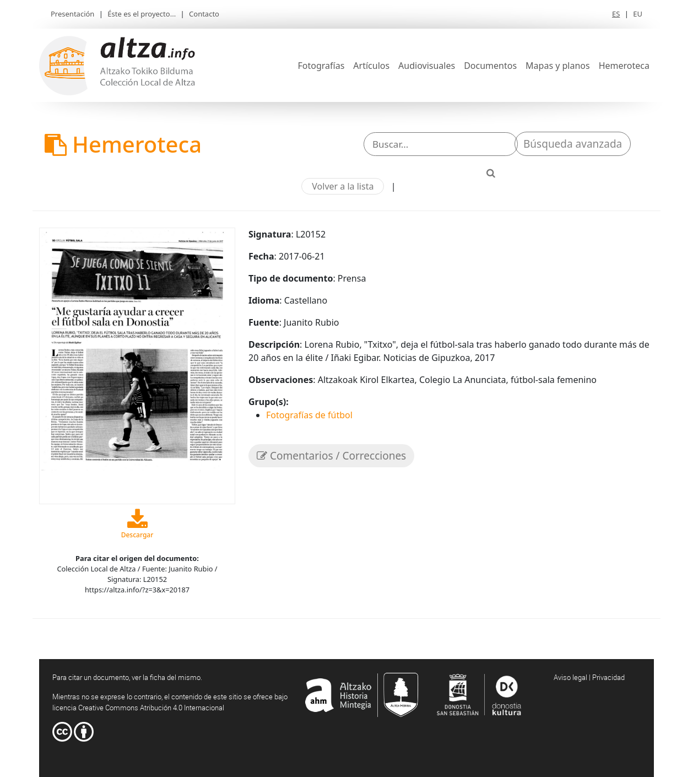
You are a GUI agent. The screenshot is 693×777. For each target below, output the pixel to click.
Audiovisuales (426, 66)
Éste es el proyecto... (141, 14)
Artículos (371, 66)
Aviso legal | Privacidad (589, 677)
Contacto (204, 14)
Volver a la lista (342, 186)
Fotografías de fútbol (309, 415)
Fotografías (321, 66)
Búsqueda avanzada (572, 144)
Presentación (72, 14)
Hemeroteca (624, 66)
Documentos (490, 66)
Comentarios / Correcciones (331, 456)
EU (637, 14)
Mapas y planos (558, 66)
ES (616, 14)
